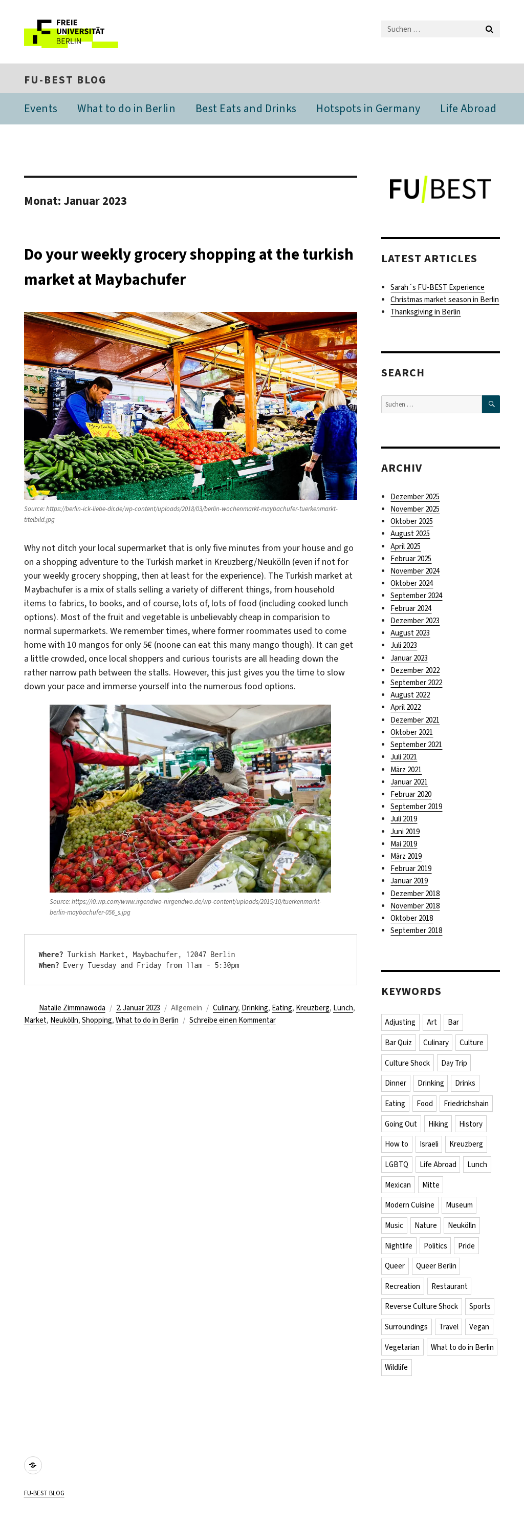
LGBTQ (397, 1167)
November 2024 (415, 572)
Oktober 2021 (411, 734)
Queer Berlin (437, 1270)
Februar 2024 (410, 610)
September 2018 (416, 932)
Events (41, 109)
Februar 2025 (410, 560)
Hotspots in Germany (368, 109)
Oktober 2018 (411, 920)
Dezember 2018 (415, 895)
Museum (459, 1208)
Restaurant (450, 1290)
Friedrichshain (467, 1105)
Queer (395, 1270)
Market (35, 1021)
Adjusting (400, 1024)
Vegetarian (402, 1352)
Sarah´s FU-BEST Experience (437, 289)
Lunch (343, 1009)
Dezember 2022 (415, 672)
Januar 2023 (409, 659)
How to (397, 1146)
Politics (436, 1249)
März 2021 (406, 771)
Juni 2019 (405, 833)
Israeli (429, 1146)
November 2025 (415, 510)
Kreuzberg (313, 1009)
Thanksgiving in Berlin (425, 313)
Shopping (97, 1021)
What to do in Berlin (126, 109)
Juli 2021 (403, 758)
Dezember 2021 (415, 721)
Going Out (401, 1126)
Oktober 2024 (411, 585)
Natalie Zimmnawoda (72, 1009)
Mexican (398, 1188)
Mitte (431, 1188)
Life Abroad (468, 109)
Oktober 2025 (411, 523)
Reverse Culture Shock (421, 1311)
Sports (480, 1311)
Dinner (396, 1085)
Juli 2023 (403, 647)
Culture (473, 1044)
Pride (467, 1249)
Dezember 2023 (415, 622)
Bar (454, 1024)
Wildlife (396, 1372)
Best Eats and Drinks (246, 109)
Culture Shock (407, 1065)
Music (394, 1229)
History (472, 1126)
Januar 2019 (409, 882)
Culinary (225, 1009)
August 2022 (410, 696)
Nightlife (399, 1249)
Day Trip (455, 1065)
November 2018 (415, 907)
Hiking (439, 1126)
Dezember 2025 (415, 498)
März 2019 (406, 858)
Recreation (403, 1290)
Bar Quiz (398, 1044)
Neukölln (64, 1021)
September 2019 (416, 808)
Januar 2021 (409, 783)
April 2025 (405, 548)
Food (425, 1105)
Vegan (480, 1331)
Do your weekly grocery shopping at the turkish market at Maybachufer (184, 267)
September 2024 (416, 597)
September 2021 (416, 746)
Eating (282, 1009)
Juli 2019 (403, 820)
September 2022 (416, 684)
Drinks (466, 1085)
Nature (426, 1229)
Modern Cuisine (410, 1208)
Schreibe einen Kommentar (232, 1021)
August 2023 (410, 634)
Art (432, 1024)
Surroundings (406, 1331)
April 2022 (405, 709)
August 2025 (410, 535)
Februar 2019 (410, 870)
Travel (449, 1331)
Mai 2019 (403, 845)
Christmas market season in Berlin (444, 301)
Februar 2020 (410, 796)
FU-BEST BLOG (65, 81)
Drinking (255, 1009)
